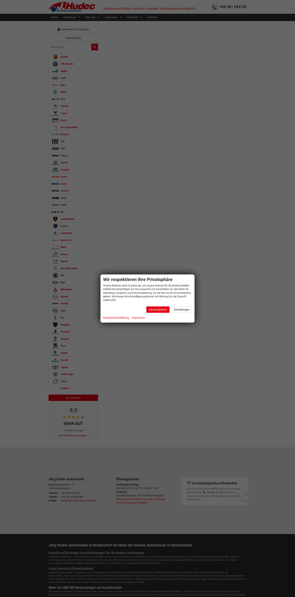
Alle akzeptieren (158, 309)
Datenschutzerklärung (116, 317)
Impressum (138, 317)
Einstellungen (181, 309)
